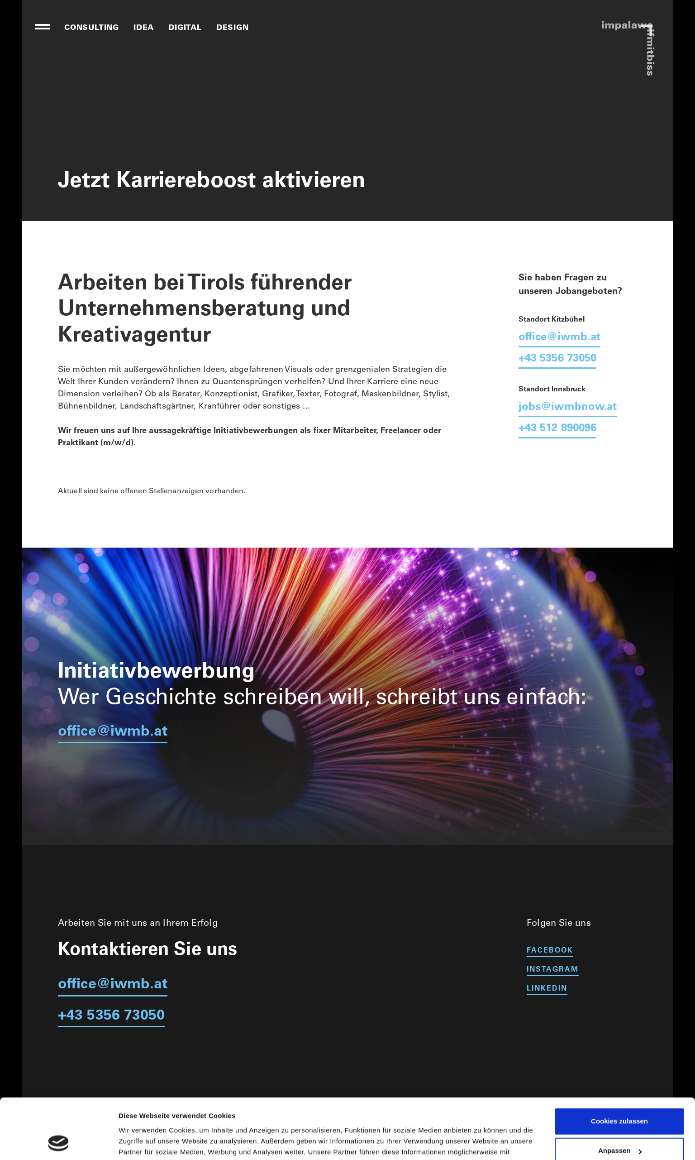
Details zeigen (141, 1142)
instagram (552, 969)
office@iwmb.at (559, 337)
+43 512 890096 (557, 429)
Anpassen (620, 1094)
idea (143, 28)
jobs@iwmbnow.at (568, 407)
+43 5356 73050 (557, 359)
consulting (91, 28)
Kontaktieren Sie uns (147, 951)
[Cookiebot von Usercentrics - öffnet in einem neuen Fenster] (58, 1142)
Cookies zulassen (619, 1065)
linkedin (547, 988)
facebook (550, 950)
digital (185, 28)
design (232, 28)
